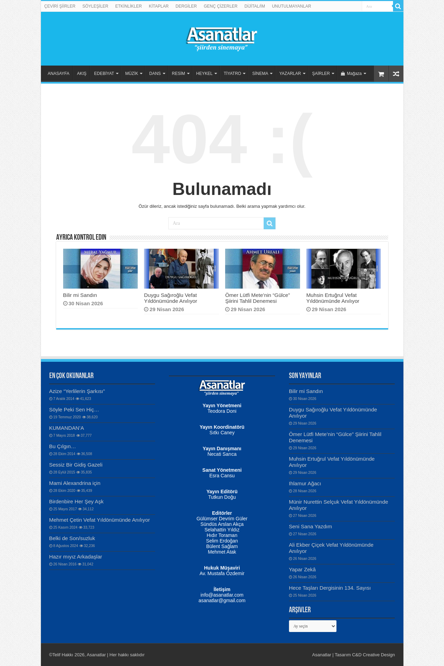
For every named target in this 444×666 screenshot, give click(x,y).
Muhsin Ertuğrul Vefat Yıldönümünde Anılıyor (332, 298)
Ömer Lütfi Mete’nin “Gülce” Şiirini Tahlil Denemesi (257, 298)
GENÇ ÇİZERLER (220, 6)
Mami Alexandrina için (75, 483)
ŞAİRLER (321, 73)
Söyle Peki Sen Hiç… (74, 409)
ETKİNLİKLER (128, 6)
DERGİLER (186, 6)
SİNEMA (260, 73)
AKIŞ (81, 73)
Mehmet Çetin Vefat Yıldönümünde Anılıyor (99, 520)
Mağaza (351, 73)
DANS (155, 73)
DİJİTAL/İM (255, 6)
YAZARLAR (290, 73)
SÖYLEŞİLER (96, 6)
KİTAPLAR (159, 6)
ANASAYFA (58, 73)
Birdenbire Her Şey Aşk (76, 501)
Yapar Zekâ (302, 569)
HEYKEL (204, 73)
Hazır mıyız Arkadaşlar (75, 557)
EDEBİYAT (104, 73)
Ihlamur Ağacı (305, 483)
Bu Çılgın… (62, 446)
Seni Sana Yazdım (310, 526)
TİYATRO (232, 73)
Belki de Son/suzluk (72, 538)
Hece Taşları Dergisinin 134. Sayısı (330, 588)
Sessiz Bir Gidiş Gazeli (76, 465)
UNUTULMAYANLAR (291, 6)
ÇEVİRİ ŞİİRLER (60, 6)
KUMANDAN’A (66, 428)
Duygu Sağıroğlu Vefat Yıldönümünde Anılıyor (170, 298)
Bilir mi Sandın (80, 295)
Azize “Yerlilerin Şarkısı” (77, 391)
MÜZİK (131, 73)
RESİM (178, 73)
